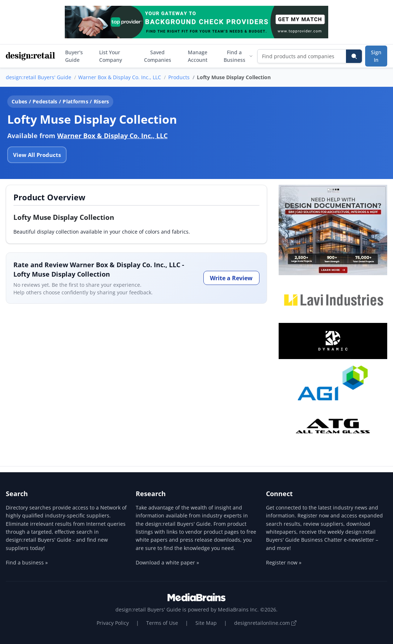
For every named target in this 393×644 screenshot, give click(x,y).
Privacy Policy (113, 622)
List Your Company (110, 56)
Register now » (283, 562)
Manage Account (197, 56)
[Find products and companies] (302, 56)
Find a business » (27, 562)
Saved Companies (157, 56)
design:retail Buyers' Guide (38, 77)
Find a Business (238, 56)
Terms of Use (162, 622)
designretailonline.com (265, 622)
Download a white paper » (167, 562)
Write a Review (231, 278)
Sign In (376, 56)
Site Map (206, 622)
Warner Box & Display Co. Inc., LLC (119, 77)
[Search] (354, 56)
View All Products (37, 154)
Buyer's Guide (74, 56)
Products (179, 77)
